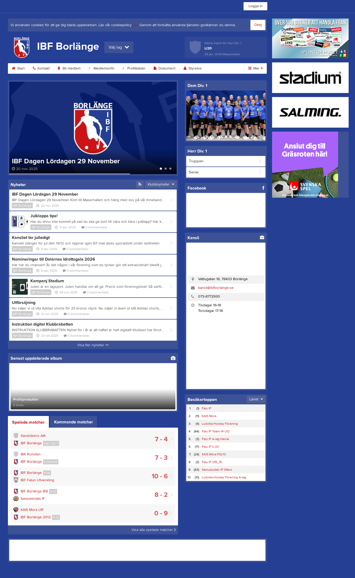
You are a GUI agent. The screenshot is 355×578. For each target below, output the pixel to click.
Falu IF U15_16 (212, 462)
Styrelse (193, 68)
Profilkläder (134, 68)
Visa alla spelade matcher (154, 530)
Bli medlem (69, 68)
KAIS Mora (209, 416)
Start (18, 68)
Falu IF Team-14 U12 (216, 431)
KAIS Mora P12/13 (214, 454)
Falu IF (206, 408)
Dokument (164, 68)
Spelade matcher (28, 422)
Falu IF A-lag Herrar (215, 439)
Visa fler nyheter (93, 345)
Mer (255, 68)
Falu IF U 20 (210, 447)
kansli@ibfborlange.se (215, 287)
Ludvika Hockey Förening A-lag (224, 477)
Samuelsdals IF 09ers (217, 470)
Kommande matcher (73, 422)
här (135, 25)
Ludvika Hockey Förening (220, 424)
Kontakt (41, 68)
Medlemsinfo (101, 68)
